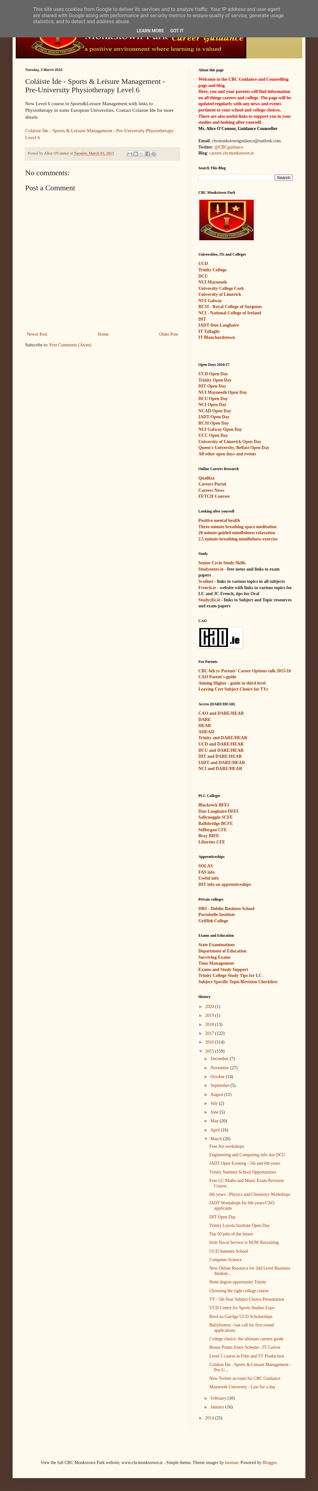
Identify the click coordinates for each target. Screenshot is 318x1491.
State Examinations (216, 944)
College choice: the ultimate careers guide (246, 1338)
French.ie (207, 587)
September (220, 1085)
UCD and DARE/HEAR (221, 744)
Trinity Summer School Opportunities (242, 1172)
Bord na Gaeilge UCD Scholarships (240, 1316)
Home (103, 334)
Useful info (208, 878)
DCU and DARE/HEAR (221, 750)
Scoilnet (205, 581)
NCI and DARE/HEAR (220, 768)
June (214, 1112)
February (218, 1398)
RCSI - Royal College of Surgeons (230, 306)
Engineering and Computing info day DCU (247, 1154)
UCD (203, 263)
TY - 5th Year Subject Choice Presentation (246, 1299)
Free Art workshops (226, 1146)
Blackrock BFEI (213, 805)
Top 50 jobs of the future (231, 1234)
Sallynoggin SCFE (215, 817)
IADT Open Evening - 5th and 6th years (244, 1163)
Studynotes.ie (211, 569)
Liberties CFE (211, 842)
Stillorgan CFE (212, 829)
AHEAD (206, 731)
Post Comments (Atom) (70, 345)
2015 (210, 1051)
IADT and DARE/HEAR (221, 762)
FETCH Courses (214, 496)
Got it (177, 30)
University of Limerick (219, 294)
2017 (210, 1033)
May (214, 1121)
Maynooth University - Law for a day (242, 1387)
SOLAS (205, 866)
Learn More (150, 30)
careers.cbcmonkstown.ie (231, 153)
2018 (210, 1024)
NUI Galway (210, 300)
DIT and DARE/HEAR (220, 756)
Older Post (168, 334)
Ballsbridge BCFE (215, 823)
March (216, 1138)
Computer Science (225, 1259)
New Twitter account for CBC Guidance (244, 1378)
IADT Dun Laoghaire (218, 325)
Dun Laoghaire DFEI (218, 811)
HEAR (204, 725)
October (218, 1076)
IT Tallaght (208, 331)
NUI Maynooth (212, 282)
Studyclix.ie (209, 600)
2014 (210, 1418)
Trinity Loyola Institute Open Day (239, 1225)
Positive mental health (219, 520)
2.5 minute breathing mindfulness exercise (237, 539)
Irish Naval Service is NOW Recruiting (244, 1242)
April (215, 1130)
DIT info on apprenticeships (224, 884)
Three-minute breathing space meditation (237, 526)
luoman (231, 1462)
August (217, 1094)
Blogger (269, 1462)
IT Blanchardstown (216, 337)
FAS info (206, 872)
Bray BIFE (208, 835)
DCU (203, 276)
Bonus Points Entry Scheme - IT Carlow (245, 1347)
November (220, 1067)
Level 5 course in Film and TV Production (246, 1356)
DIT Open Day (222, 1217)
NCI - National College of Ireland (229, 313)
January (217, 1407)
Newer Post (37, 334)
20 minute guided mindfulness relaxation (236, 532)
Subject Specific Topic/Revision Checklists (238, 981)
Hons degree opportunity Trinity (237, 1282)
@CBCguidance (228, 147)
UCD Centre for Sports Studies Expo (242, 1307)
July (214, 1103)
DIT (202, 319)
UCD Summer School (228, 1251)
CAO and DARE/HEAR (221, 713)
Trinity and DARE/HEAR (222, 737)
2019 (210, 1015)
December (220, 1058)
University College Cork (221, 288)
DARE (204, 719)
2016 (210, 1042)
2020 (210, 1006)
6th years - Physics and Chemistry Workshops (249, 1194)
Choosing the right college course (239, 1290)
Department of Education (222, 951)
